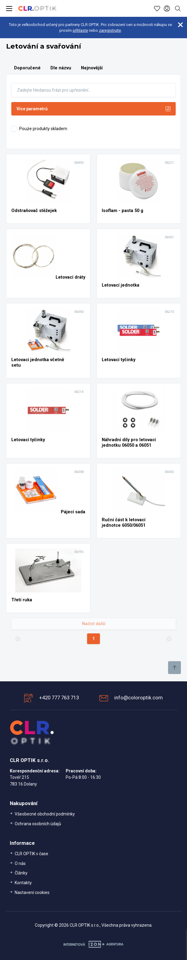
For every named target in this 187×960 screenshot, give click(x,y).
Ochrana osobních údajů (38, 823)
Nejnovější (92, 68)
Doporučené (27, 68)
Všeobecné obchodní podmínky (45, 814)
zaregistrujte (110, 30)
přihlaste (80, 30)
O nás (20, 863)
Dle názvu (60, 68)
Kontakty (23, 882)
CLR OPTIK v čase (31, 853)
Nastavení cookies (32, 892)
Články (21, 872)
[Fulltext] (93, 90)
